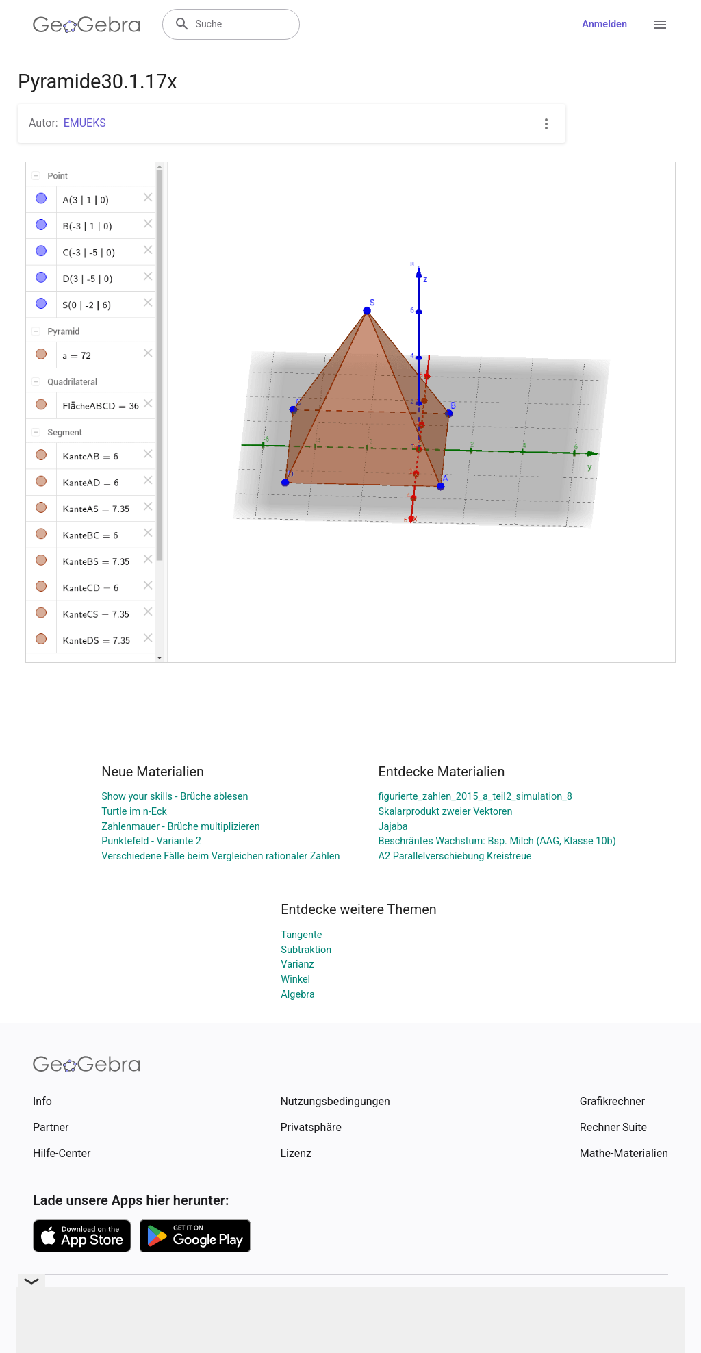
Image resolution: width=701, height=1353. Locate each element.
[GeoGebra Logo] (86, 24)
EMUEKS (85, 122)
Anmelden (604, 24)
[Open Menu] (660, 24)
